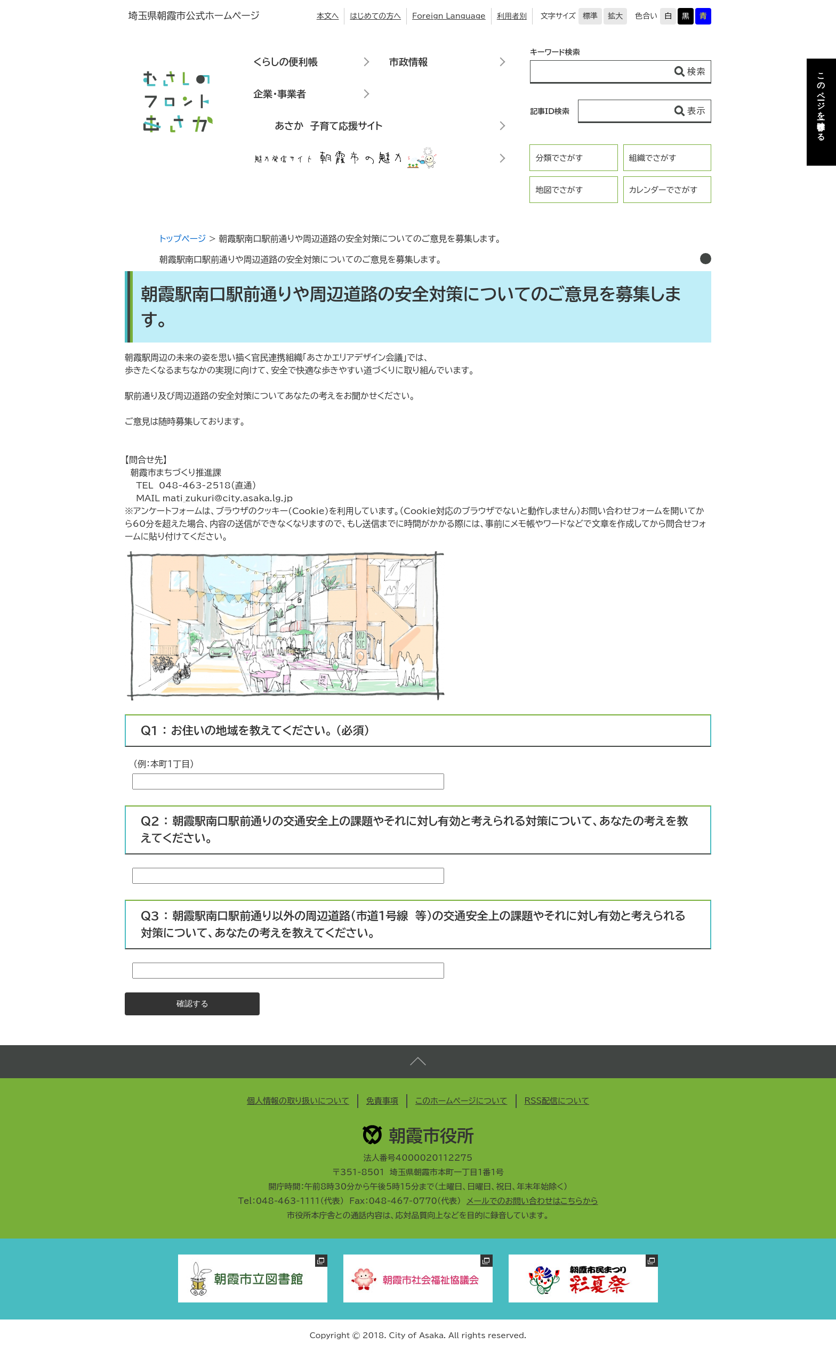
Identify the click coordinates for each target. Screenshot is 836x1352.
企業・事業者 (279, 94)
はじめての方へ (375, 16)
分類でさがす (559, 158)
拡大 (615, 16)
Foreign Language (449, 16)
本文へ (328, 16)
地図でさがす (559, 190)
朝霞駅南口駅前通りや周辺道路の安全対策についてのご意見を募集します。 (300, 259)
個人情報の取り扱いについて (298, 1101)
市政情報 (408, 62)
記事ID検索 (549, 111)
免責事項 (382, 1101)
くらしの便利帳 (285, 62)
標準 (590, 16)
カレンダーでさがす (663, 190)
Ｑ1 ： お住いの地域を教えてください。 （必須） (255, 730)
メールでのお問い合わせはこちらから (532, 1201)
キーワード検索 (555, 52)
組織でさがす (653, 158)
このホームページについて (461, 1101)
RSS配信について (557, 1101)
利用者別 (512, 16)
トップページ (182, 238)
